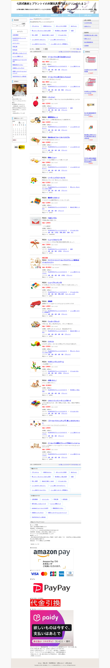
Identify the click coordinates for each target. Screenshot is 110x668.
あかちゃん (74, 26)
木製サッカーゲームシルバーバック (57, 512)
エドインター (45, 499)
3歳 (52, 69)
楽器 (72, 30)
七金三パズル (52, 218)
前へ (62, 51)
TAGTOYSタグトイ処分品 (39, 517)
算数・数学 (63, 232)
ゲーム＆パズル (62, 35)
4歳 (56, 69)
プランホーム (35, 26)
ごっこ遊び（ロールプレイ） (58, 39)
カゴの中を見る (88, 22)
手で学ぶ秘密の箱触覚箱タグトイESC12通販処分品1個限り (90, 159)
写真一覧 (78, 49)
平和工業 (56, 499)
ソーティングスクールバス (56, 177)
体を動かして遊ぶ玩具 (61, 30)
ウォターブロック (54, 321)
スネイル (51, 341)
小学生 (56, 232)
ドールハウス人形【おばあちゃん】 (59, 57)
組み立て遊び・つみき (48, 35)
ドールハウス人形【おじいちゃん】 (59, 77)
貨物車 (50, 301)
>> (79, 51)
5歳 (59, 69)
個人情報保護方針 (88, 42)
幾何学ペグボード (54, 198)
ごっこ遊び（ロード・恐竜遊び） (59, 44)
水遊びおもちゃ (47, 26)
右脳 (68, 232)
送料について (71, 15)
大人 (72, 232)
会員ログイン (87, 26)
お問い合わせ (87, 15)
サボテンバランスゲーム (56, 361)
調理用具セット (53, 117)
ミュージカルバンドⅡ (55, 239)
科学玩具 (65, 499)
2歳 (49, 69)
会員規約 (86, 45)
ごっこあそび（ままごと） (39, 39)
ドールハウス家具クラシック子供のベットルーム (64, 443)
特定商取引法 (54, 15)
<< (59, 51)
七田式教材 (35, 499)
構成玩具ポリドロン (58, 508)
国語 (62, 90)
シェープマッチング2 (55, 282)
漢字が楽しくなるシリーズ (39, 503)
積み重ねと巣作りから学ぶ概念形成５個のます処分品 (90, 136)
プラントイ (64, 69)
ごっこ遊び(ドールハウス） (39, 44)
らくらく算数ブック (55, 503)
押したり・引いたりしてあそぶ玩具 (41, 30)
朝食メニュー (52, 157)
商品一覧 (37, 15)
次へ (77, 51)
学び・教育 (35, 35)
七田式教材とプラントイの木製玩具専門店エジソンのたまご (51, 3)
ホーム (21, 15)
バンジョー (51, 97)
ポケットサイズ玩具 (61, 26)
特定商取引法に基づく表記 (90, 35)
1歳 (49, 190)
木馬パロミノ (52, 380)
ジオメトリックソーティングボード (59, 400)
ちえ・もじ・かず (70, 294)
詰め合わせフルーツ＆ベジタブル (59, 137)
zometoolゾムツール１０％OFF (40, 508)
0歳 (49, 334)
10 (75, 51)
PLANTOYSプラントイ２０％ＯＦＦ (57, 66)
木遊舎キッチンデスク (38, 512)
